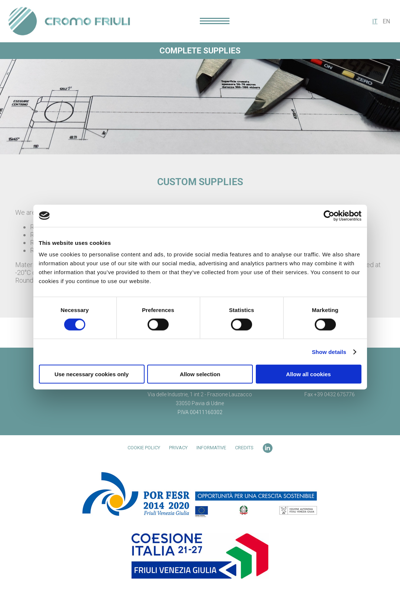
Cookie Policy (144, 447)
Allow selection (200, 374)
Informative (211, 447)
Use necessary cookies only (91, 374)
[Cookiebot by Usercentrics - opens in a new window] (329, 215)
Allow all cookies (308, 374)
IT (374, 21)
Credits (244, 447)
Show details (329, 351)
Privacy (178, 447)
